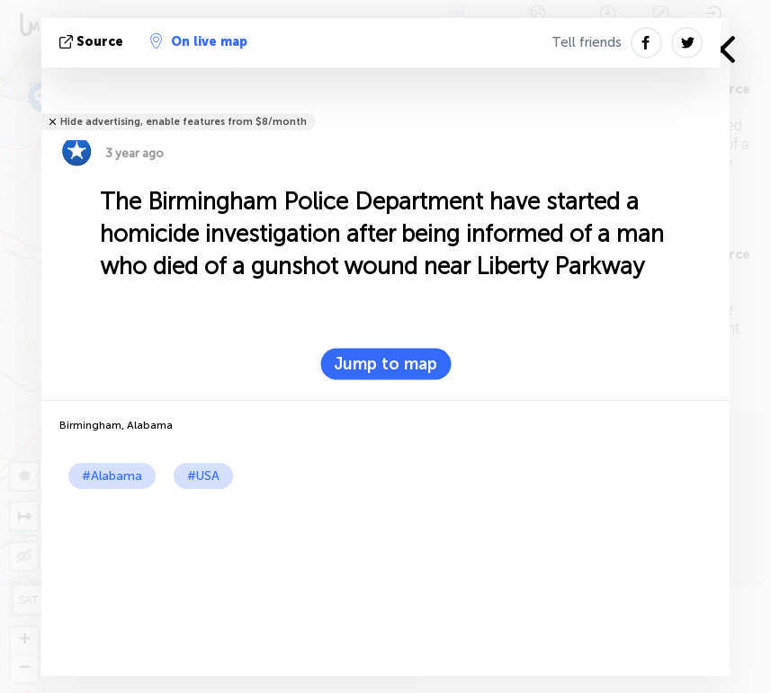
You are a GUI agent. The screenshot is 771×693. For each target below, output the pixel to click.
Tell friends (586, 42)
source (93, 41)
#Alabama (112, 476)
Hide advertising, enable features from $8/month (183, 122)
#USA (203, 476)
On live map (198, 41)
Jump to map (385, 364)
